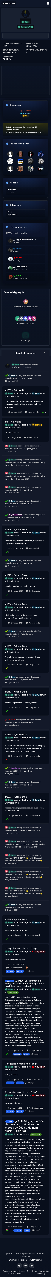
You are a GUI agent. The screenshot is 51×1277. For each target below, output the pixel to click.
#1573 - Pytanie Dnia (22, 563)
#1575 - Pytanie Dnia (22, 490)
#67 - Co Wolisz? (13, 421)
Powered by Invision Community (40, 1272)
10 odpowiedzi (32, 935)
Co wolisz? (18, 427)
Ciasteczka (25, 1256)
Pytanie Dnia (13, 396)
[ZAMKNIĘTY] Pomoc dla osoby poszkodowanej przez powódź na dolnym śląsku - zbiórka (24, 983)
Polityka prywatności (25, 1253)
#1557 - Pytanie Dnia (22, 771)
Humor (16, 954)
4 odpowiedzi (33, 591)
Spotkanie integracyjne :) (25, 449)
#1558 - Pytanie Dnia (23, 722)
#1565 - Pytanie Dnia (23, 634)
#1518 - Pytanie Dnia (23, 907)
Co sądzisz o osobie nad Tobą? (21, 948)
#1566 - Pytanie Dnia (16, 604)
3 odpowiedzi (33, 707)
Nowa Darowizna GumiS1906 (26, 830)
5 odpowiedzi (33, 548)
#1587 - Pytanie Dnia (23, 378)
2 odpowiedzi (32, 412)
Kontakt (40, 1253)
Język (8, 1253)
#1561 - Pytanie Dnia (23, 680)
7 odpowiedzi (33, 623)
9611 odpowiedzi (14, 968)
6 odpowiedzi (31, 437)
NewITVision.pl (35, 1260)
